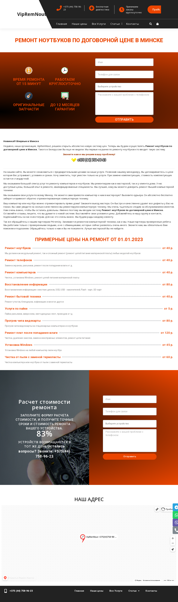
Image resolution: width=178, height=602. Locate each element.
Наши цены (79, 24)
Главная (61, 24)
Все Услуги (99, 24)
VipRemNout (31, 14)
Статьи (115, 24)
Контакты (132, 24)
